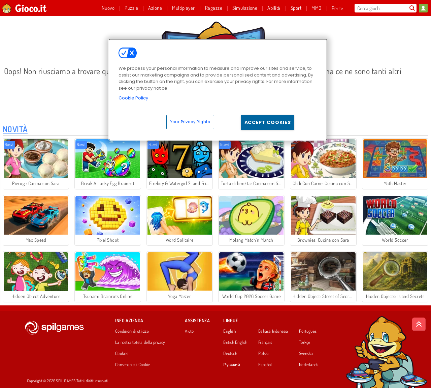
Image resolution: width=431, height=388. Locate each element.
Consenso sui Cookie (132, 364)
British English (235, 342)
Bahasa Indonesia (273, 331)
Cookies (122, 353)
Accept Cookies (267, 122)
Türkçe (304, 342)
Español (265, 364)
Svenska (306, 353)
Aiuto (189, 331)
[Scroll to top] (419, 324)
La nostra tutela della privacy (140, 342)
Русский (231, 364)
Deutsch (230, 353)
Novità (15, 129)
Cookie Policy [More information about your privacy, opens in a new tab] (133, 98)
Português (308, 331)
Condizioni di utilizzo (132, 331)
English (229, 331)
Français (265, 342)
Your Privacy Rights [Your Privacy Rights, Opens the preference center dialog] (190, 121)
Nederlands (308, 364)
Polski (263, 353)
